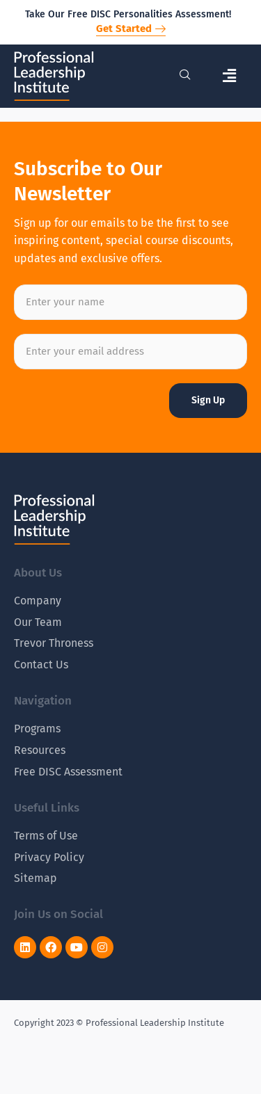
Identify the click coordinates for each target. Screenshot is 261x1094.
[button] (229, 76)
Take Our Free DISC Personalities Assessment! (128, 14)
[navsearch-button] (185, 76)
